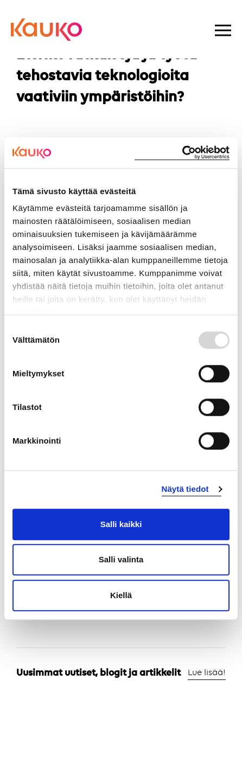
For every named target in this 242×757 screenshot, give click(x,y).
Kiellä (121, 595)
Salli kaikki (121, 524)
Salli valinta (121, 559)
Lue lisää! (207, 673)
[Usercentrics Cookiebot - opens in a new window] (182, 152)
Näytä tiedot (185, 488)
